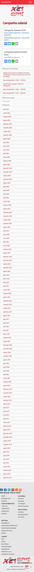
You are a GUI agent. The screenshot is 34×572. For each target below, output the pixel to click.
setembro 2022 (7, 267)
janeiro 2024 (6, 209)
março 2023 (6, 245)
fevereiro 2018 (7, 470)
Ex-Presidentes (23, 514)
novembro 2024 (7, 172)
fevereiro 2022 (7, 293)
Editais (3, 533)
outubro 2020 (7, 352)
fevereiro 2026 (7, 116)
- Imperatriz (5, 508)
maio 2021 (6, 326)
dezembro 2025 (7, 124)
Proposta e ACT (6, 551)
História (21, 512)
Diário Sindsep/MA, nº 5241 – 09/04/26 (14, 93)
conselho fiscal (6, 530)
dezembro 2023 (7, 212)
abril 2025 (6, 153)
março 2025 (6, 157)
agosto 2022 (6, 271)
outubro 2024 (7, 175)
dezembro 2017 (7, 477)
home (3, 496)
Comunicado (5, 549)
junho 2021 (6, 323)
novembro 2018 (7, 437)
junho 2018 (6, 455)
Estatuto (21, 517)
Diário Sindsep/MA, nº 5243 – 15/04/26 (14, 80)
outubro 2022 (7, 264)
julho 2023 (6, 231)
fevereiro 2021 (7, 337)
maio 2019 (6, 415)
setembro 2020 (7, 356)
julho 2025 (6, 142)
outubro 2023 (7, 220)
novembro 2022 (7, 260)
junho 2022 (6, 278)
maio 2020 (6, 371)
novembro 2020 (7, 348)
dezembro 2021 (7, 301)
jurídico (4, 513)
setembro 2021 (7, 312)
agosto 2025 (6, 139)
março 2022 (6, 290)
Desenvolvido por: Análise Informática (21, 566)
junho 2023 (6, 234)
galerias (21, 501)
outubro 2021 (7, 308)
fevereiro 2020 (7, 382)
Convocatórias (6, 546)
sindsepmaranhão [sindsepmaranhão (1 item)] (6, 101)
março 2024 (6, 201)
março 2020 (6, 378)
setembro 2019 (7, 400)
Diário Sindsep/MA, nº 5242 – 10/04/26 (14, 89)
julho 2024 (6, 186)
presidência (5, 523)
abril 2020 (6, 374)
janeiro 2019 (6, 430)
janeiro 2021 (6, 341)
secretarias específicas (9, 525)
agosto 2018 (6, 448)
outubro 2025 (7, 131)
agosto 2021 (6, 315)
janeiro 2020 (6, 385)
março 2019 (6, 422)
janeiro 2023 (6, 253)
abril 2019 (6, 418)
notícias (21, 498)
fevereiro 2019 (7, 426)
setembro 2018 (7, 444)
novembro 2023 (7, 216)
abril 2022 (6, 286)
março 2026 (6, 113)
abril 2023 (6, 242)
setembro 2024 (7, 179)
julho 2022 (6, 275)
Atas (2, 539)
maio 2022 (6, 282)
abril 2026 (6, 109)
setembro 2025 (7, 135)
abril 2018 (6, 463)
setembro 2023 (7, 223)
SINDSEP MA (6, 2)
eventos (4, 501)
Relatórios (5, 544)
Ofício (3, 541)
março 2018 (6, 466)
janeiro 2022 (6, 297)
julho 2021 (6, 319)
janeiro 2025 (6, 164)
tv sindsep (21, 503)
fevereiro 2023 (7, 249)
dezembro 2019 (7, 389)
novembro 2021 (7, 304)
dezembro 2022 (7, 256)
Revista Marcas (23, 506)
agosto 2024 (6, 183)
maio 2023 (6, 238)
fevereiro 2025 (7, 161)
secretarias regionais (8, 528)
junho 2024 (6, 190)
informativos (5, 498)
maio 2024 (6, 194)
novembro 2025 (7, 127)
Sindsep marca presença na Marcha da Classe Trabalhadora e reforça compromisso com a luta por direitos (16, 74)
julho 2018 (6, 452)
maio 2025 (6, 150)
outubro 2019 (7, 396)
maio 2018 (6, 459)
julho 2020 (6, 363)
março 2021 (6, 334)
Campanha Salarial (7, 554)
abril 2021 (6, 330)
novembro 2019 (7, 393)
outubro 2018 (7, 441)
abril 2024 (6, 197)
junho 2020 (6, 367)
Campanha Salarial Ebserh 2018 (11, 57)
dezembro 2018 (7, 433)
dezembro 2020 (7, 345)
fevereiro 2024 (7, 205)
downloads (5, 511)
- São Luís (4, 506)
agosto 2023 (6, 227)
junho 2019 (6, 411)
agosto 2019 (6, 404)
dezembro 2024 (7, 168)
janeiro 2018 (6, 474)
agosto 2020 (6, 360)
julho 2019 (6, 407)
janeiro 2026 (6, 120)
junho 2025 (6, 146)
